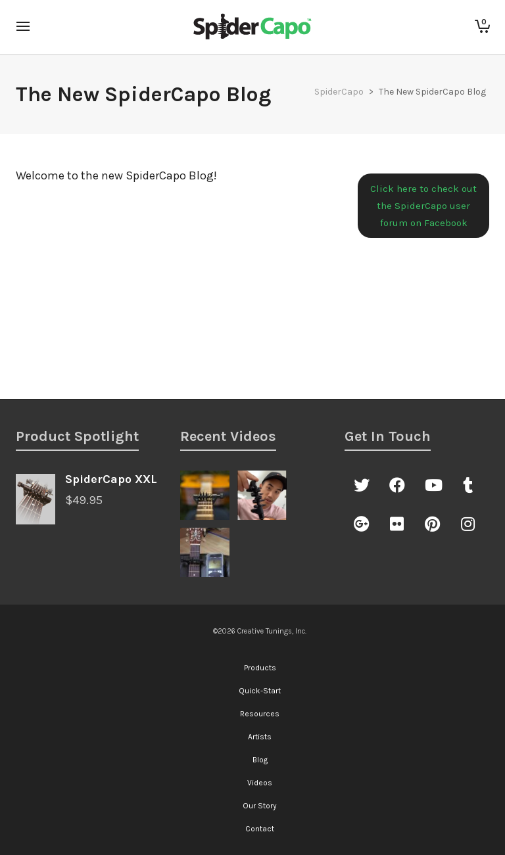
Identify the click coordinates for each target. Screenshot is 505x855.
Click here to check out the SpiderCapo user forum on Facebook (423, 206)
